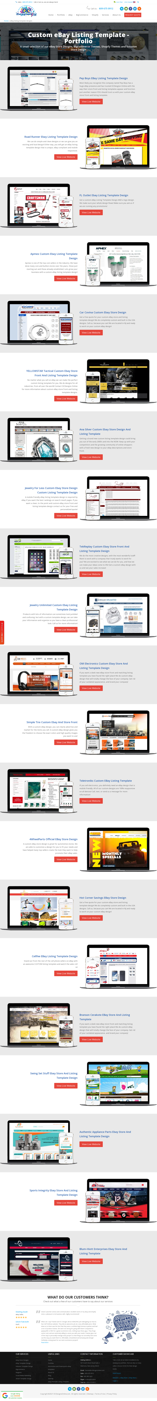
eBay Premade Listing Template (58, 1382)
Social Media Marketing (23, 1375)
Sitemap (50, 1379)
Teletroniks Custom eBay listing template (106, 780)
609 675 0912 (27, 2)
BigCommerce (82, 15)
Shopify (95, 15)
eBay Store (123, 1378)
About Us (117, 15)
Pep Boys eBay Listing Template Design (104, 78)
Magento (19, 1372)
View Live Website (91, 101)
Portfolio (61, 15)
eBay (70, 15)
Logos (115, 1381)
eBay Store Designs (22, 1360)
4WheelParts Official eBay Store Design (53, 839)
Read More (44, 1342)
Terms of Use (100, 1394)
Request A (2, 632)
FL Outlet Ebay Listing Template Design (104, 195)
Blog (49, 1375)
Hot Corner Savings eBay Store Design (103, 897)
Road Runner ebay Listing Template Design (50, 137)
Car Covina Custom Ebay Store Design (103, 312)
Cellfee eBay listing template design (54, 956)
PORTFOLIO (117, 1373)
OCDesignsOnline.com (62, 1394)
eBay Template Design (23, 1363)
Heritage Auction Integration (127, 1381)
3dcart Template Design (23, 1379)
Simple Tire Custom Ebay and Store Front (52, 722)
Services (105, 15)
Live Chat (118, 2)
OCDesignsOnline (26, 11)
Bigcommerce (20, 1369)
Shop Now (132, 1378)
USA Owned (129, 2)
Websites (116, 1378)
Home (50, 15)
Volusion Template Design (24, 1366)
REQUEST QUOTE (132, 15)
